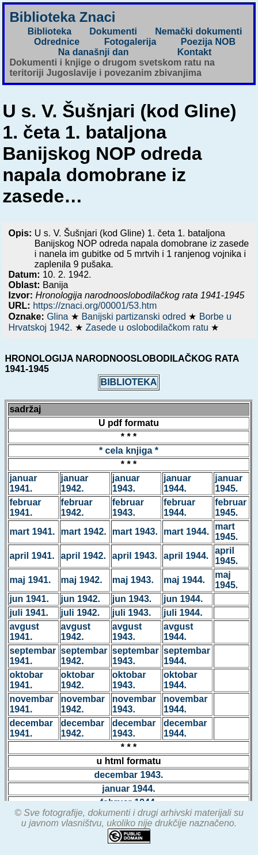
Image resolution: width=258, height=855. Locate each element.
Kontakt (194, 52)
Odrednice (56, 42)
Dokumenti (113, 31)
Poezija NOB (208, 42)
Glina (59, 316)
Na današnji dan (93, 52)
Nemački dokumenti (198, 31)
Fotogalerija (130, 42)
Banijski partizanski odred (134, 316)
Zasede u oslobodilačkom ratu (148, 327)
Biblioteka (49, 31)
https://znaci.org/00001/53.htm (95, 305)
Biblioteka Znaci (62, 17)
